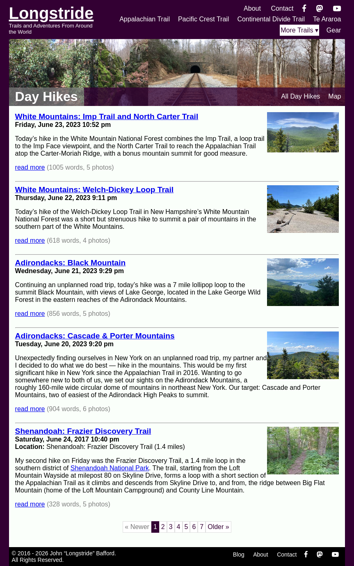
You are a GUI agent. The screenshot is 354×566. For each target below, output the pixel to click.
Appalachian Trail (144, 19)
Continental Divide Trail (271, 19)
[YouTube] (337, 8)
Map (334, 96)
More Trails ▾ (299, 30)
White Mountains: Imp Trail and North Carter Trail (107, 116)
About (252, 8)
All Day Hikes (300, 96)
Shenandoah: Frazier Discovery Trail (83, 431)
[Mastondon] (319, 8)
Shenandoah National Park (110, 468)
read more (30, 167)
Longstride (51, 13)
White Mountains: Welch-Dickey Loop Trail (94, 189)
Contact (282, 8)
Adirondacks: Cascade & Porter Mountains (95, 335)
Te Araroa (327, 19)
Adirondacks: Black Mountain (70, 262)
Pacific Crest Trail (203, 19)
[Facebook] (304, 8)
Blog (238, 554)
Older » (218, 526)
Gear (334, 30)
